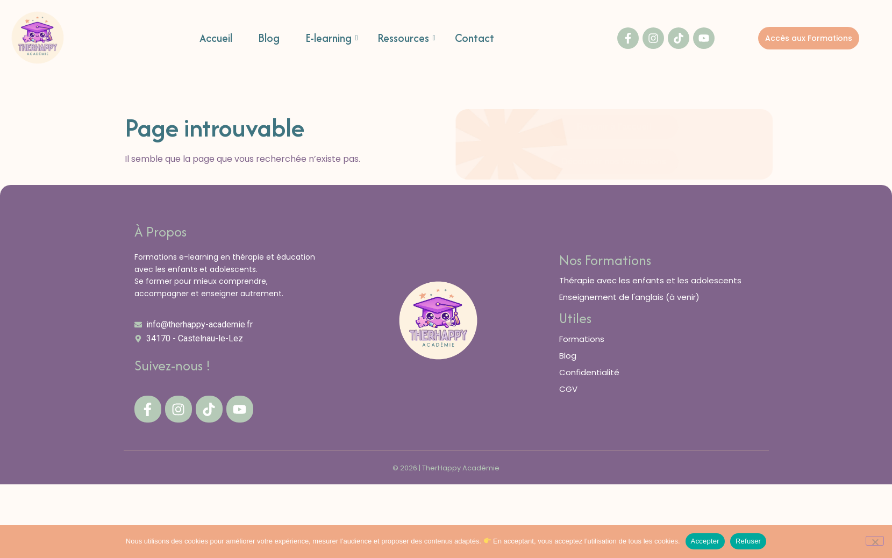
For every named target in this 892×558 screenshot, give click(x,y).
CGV (568, 389)
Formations (581, 339)
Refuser (748, 541)
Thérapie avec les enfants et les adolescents (650, 280)
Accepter (705, 541)
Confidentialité (589, 372)
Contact (474, 38)
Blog (269, 38)
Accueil (215, 38)
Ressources (406, 38)
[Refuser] (875, 541)
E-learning (331, 38)
